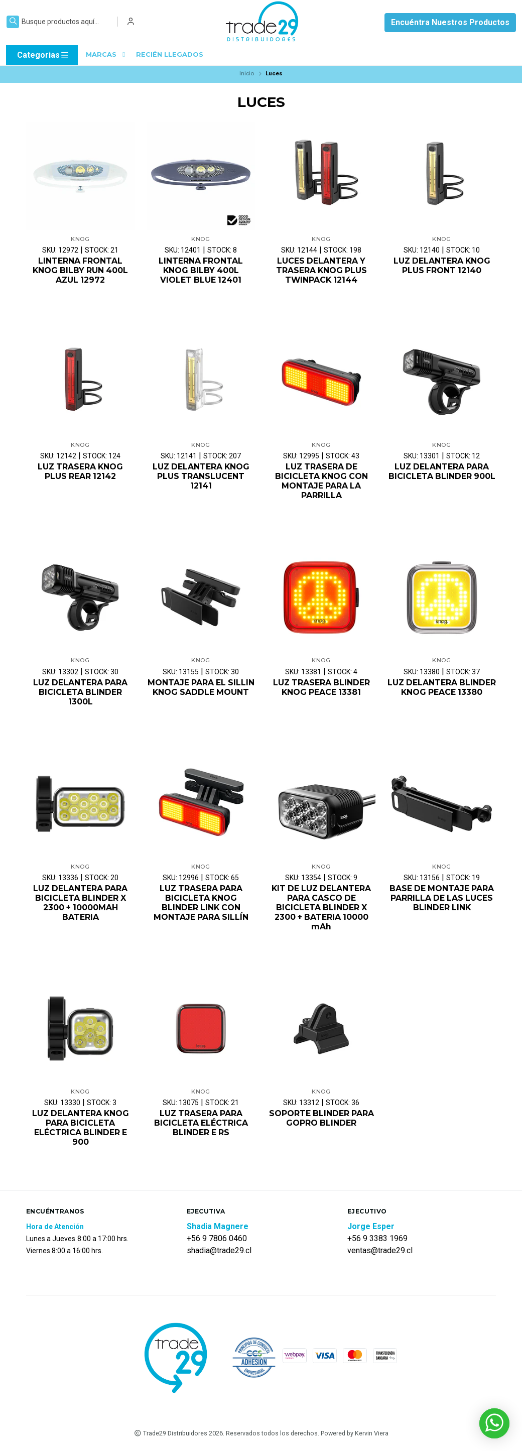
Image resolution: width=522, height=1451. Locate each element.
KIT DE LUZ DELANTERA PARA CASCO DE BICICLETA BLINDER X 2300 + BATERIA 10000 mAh (321, 909)
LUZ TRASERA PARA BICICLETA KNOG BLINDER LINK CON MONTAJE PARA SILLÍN (201, 904)
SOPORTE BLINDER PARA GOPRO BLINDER (321, 1119)
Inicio (246, 73)
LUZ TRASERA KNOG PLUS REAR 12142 (80, 471)
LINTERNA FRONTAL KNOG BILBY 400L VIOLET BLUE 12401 (201, 270)
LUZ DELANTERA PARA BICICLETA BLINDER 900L (442, 471)
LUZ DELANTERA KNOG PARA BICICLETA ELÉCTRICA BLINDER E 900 (80, 1129)
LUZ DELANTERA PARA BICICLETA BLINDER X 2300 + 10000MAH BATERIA (80, 904)
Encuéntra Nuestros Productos (450, 22)
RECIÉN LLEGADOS (169, 54)
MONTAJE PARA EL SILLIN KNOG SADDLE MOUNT (201, 687)
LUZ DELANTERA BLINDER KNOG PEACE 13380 (442, 692)
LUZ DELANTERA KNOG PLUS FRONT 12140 (442, 265)
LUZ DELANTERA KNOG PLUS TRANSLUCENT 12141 (201, 476)
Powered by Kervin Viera (354, 1435)
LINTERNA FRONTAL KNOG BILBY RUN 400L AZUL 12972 (80, 270)
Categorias (43, 55)
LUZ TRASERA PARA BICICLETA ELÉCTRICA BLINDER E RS (201, 1124)
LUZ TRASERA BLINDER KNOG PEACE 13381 (321, 687)
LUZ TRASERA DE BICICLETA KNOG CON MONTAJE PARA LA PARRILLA (321, 481)
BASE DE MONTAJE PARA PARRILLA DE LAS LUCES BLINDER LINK (442, 899)
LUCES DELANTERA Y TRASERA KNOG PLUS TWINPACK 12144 (321, 270)
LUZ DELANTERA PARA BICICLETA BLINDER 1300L (80, 692)
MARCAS (107, 54)
